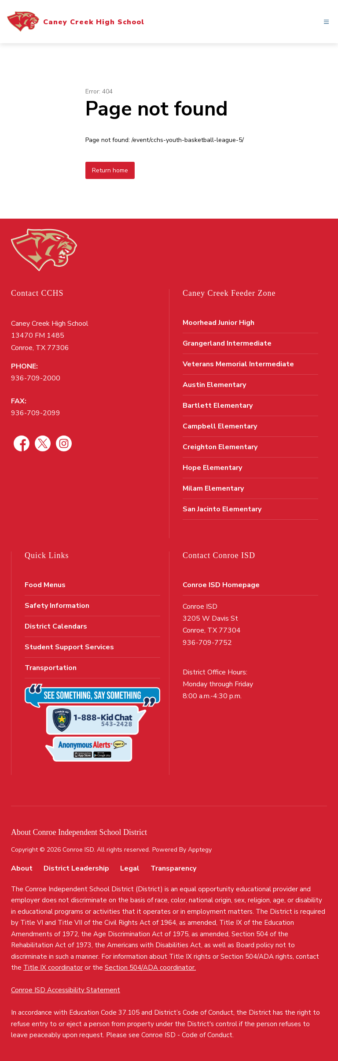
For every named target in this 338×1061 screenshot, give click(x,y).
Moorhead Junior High (218, 323)
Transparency (173, 868)
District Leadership (76, 868)
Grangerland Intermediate (227, 343)
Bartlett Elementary (218, 405)
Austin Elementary (214, 385)
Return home (110, 170)
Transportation (51, 668)
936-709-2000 (35, 378)
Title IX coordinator (53, 967)
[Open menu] (326, 22)
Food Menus (45, 585)
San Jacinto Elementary (222, 509)
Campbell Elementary (220, 426)
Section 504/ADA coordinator (150, 967)
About (22, 868)
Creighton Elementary (220, 447)
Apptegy (200, 849)
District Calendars (56, 626)
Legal (130, 868)
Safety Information (57, 606)
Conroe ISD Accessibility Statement (65, 990)
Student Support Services (69, 647)
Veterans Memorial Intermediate (238, 364)
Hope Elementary (212, 468)
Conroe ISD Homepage (221, 585)
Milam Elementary (213, 488)
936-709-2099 (35, 413)
